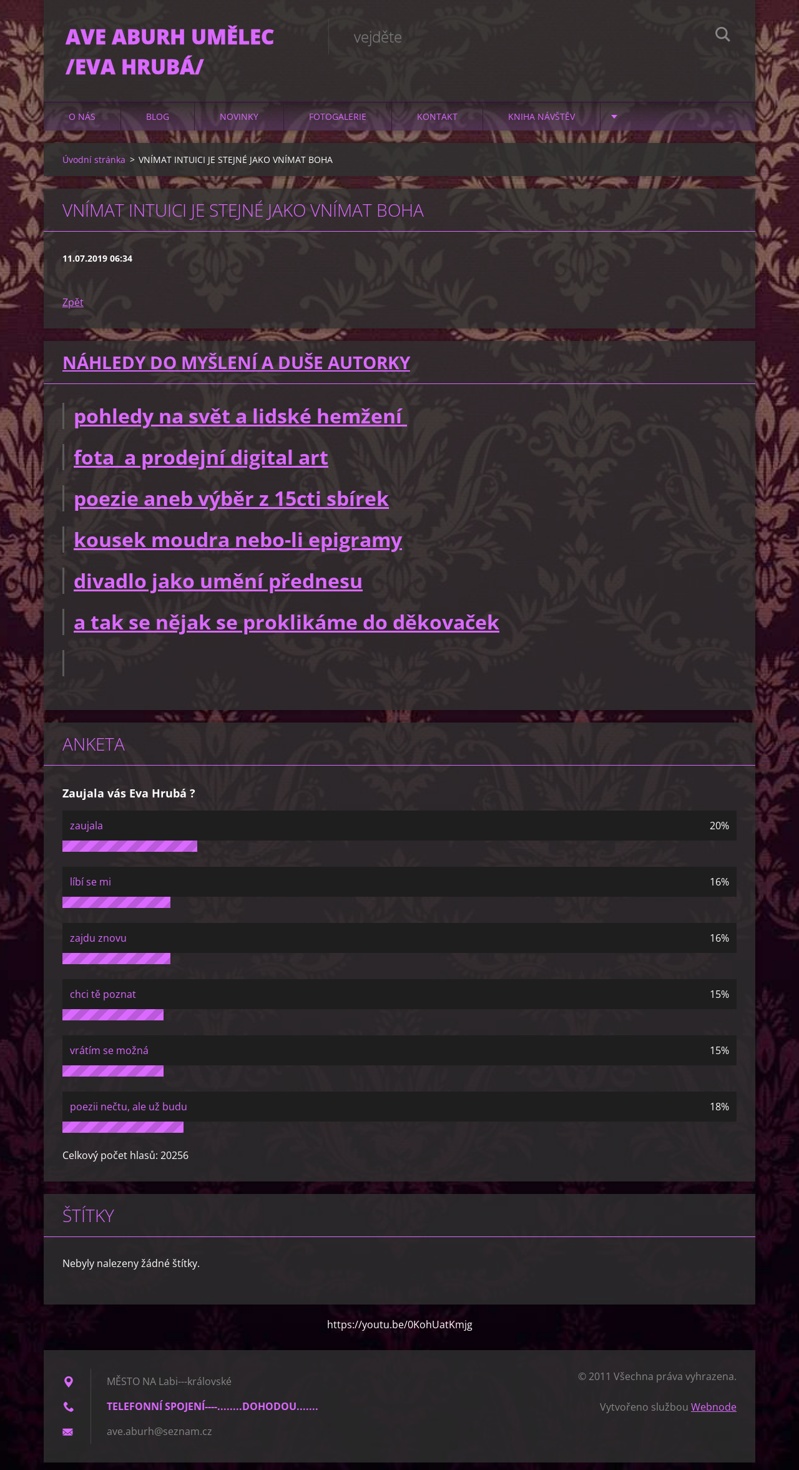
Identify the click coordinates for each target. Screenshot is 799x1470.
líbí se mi (90, 889)
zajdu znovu (98, 945)
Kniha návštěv (541, 125)
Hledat (722, 36)
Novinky (239, 125)
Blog (157, 125)
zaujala (86, 833)
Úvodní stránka (93, 168)
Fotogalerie (337, 125)
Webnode (714, 1414)
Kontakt (437, 125)
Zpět (73, 310)
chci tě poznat (103, 1002)
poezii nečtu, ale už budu (128, 1114)
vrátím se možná (109, 1058)
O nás (82, 125)
